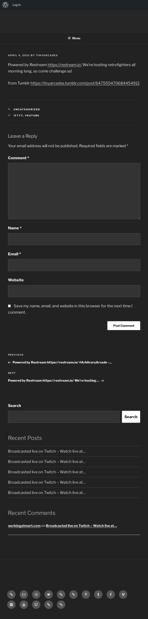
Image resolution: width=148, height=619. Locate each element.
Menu (74, 38)
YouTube (32, 115)
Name (15, 228)
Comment (18, 158)
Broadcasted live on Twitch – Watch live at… (46, 451)
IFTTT (18, 115)
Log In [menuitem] (17, 5)
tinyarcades (47, 55)
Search (14, 405)
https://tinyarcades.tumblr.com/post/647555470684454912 (85, 83)
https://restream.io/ (65, 65)
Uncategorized (27, 109)
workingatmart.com (24, 526)
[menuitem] (5, 5)
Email (14, 254)
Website (16, 280)
